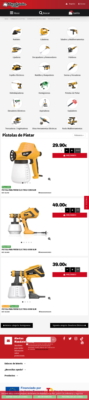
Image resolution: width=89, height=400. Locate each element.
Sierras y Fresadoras (72, 75)
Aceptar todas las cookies (16, 397)
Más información (45, 397)
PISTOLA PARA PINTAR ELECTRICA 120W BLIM (19, 190)
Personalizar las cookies (72, 397)
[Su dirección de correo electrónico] (38, 339)
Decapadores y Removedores (44, 57)
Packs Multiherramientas (72, 128)
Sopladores (72, 111)
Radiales (16, 39)
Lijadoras (16, 57)
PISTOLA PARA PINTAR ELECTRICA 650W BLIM (19, 250)
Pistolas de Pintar (72, 93)
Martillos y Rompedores (44, 75)
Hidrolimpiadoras (17, 93)
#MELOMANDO (69, 155)
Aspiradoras (44, 111)
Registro (70, 4)
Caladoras (44, 39)
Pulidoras (72, 57)
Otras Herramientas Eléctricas (44, 128)
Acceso (81, 4)
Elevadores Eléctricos (16, 111)
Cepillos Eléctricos (16, 75)
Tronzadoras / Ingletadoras (16, 128)
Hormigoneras (44, 93)
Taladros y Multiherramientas (72, 39)
